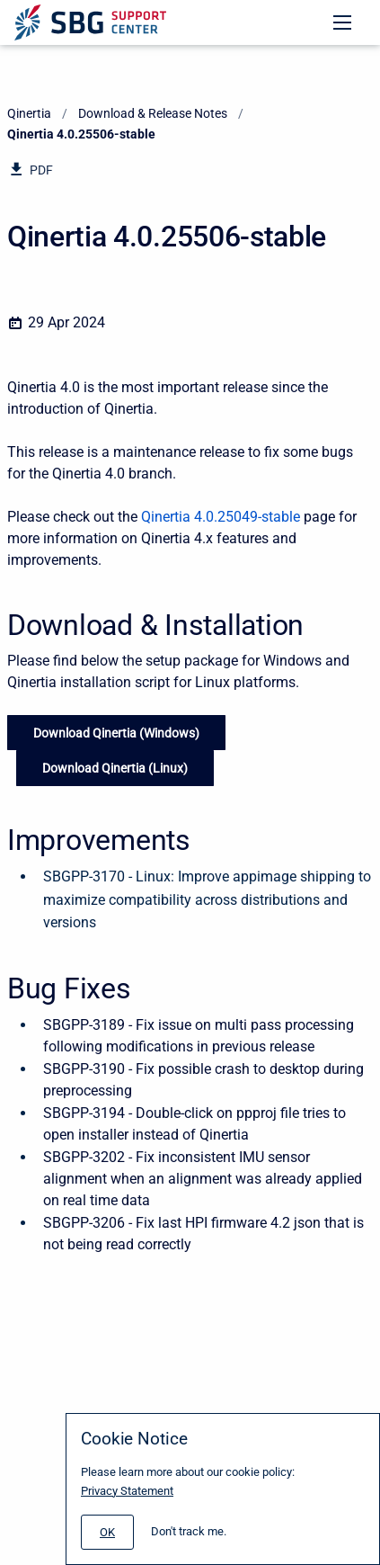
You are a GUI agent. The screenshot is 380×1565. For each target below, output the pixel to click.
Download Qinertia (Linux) (115, 768)
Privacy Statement (127, 1491)
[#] (107, 1532)
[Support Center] (90, 22)
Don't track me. (188, 1531)
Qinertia (29, 113)
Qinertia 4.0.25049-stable (220, 516)
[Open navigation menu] (342, 22)
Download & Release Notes (152, 113)
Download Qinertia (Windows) (116, 733)
